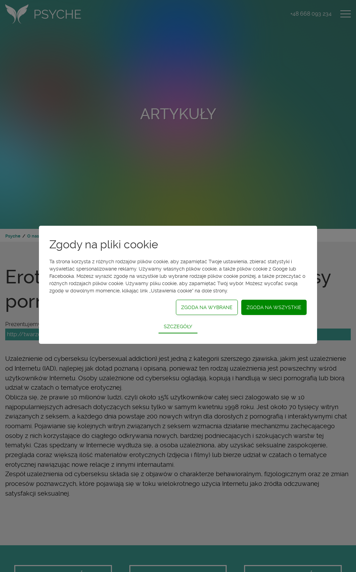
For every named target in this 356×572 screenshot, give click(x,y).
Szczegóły (178, 326)
